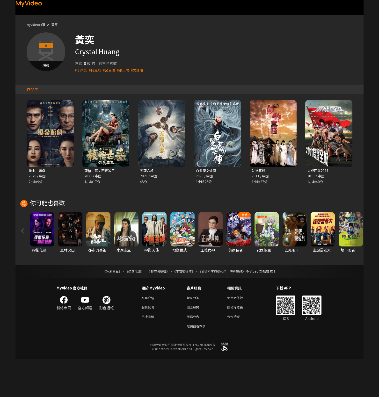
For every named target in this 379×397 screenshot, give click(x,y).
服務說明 (148, 343)
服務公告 (194, 353)
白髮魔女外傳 (207, 170)
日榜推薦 (148, 353)
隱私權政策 (239, 343)
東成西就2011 (318, 170)
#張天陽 (125, 69)
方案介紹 (148, 333)
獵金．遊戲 (38, 170)
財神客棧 (259, 170)
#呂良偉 (110, 69)
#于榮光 (81, 69)
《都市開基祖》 (157, 306)
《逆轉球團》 (132, 306)
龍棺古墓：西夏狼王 (100, 170)
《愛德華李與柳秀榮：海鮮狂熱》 (224, 306)
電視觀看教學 (197, 363)
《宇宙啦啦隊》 (184, 306)
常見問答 (194, 333)
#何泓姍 (96, 69)
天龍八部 (147, 170)
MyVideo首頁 (38, 24)
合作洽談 (237, 353)
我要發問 (194, 343)
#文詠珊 (140, 69)
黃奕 (58, 24)
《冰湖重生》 (108, 306)
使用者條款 (239, 333)
